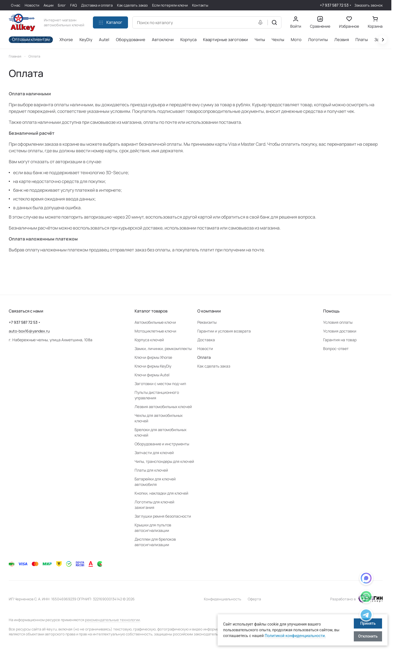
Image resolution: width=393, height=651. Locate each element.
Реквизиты (207, 322)
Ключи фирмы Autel (152, 374)
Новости (205, 348)
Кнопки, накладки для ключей (161, 493)
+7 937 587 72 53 (334, 5)
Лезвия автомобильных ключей (163, 406)
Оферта (254, 598)
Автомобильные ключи (155, 322)
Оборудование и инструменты (162, 443)
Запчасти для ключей (154, 452)
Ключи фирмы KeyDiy (153, 366)
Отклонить (368, 636)
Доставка (206, 339)
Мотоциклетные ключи (155, 331)
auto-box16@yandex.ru (29, 331)
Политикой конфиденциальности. (295, 635)
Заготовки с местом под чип (160, 383)
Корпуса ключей (149, 339)
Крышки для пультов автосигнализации (153, 527)
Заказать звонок (368, 5)
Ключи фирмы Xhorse (153, 357)
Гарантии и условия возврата (224, 331)
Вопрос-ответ (336, 348)
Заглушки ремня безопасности (163, 516)
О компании (209, 311)
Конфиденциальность (222, 598)
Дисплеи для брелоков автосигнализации (155, 542)
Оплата (204, 357)
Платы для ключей (151, 470)
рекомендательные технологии (112, 619)
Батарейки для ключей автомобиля (155, 481)
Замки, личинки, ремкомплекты (163, 348)
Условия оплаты (337, 322)
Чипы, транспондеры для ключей (164, 461)
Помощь (331, 311)
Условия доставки (339, 331)
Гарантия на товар (340, 339)
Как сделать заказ (213, 366)
